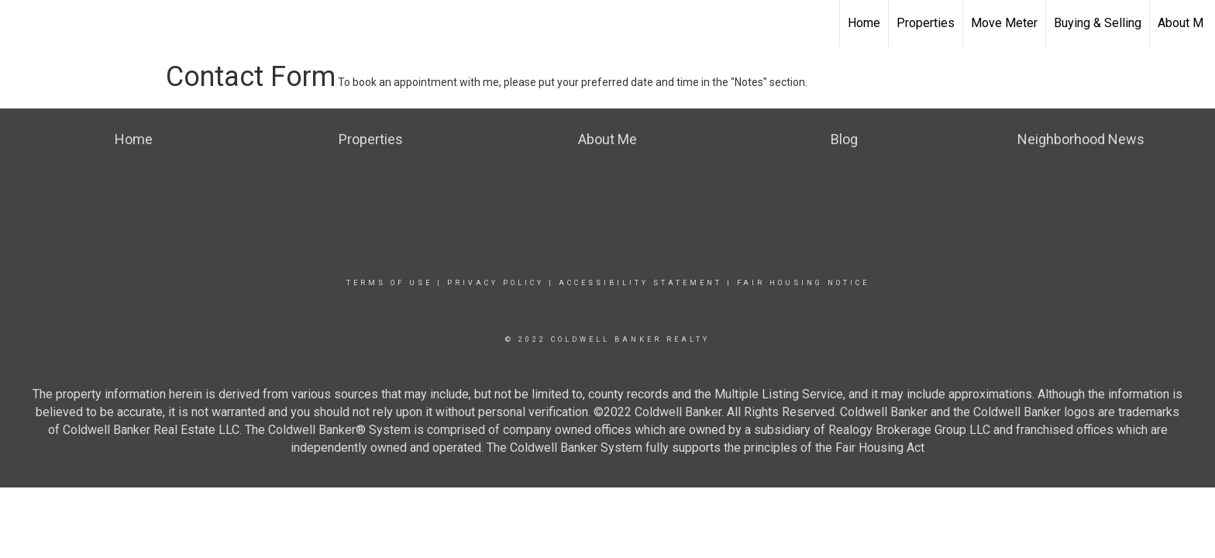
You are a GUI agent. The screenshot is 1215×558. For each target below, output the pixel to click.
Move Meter (1004, 23)
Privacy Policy (495, 283)
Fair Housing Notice (803, 283)
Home (864, 23)
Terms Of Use (389, 283)
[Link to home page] (20, 23)
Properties (926, 23)
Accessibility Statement (640, 283)
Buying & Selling (1097, 23)
